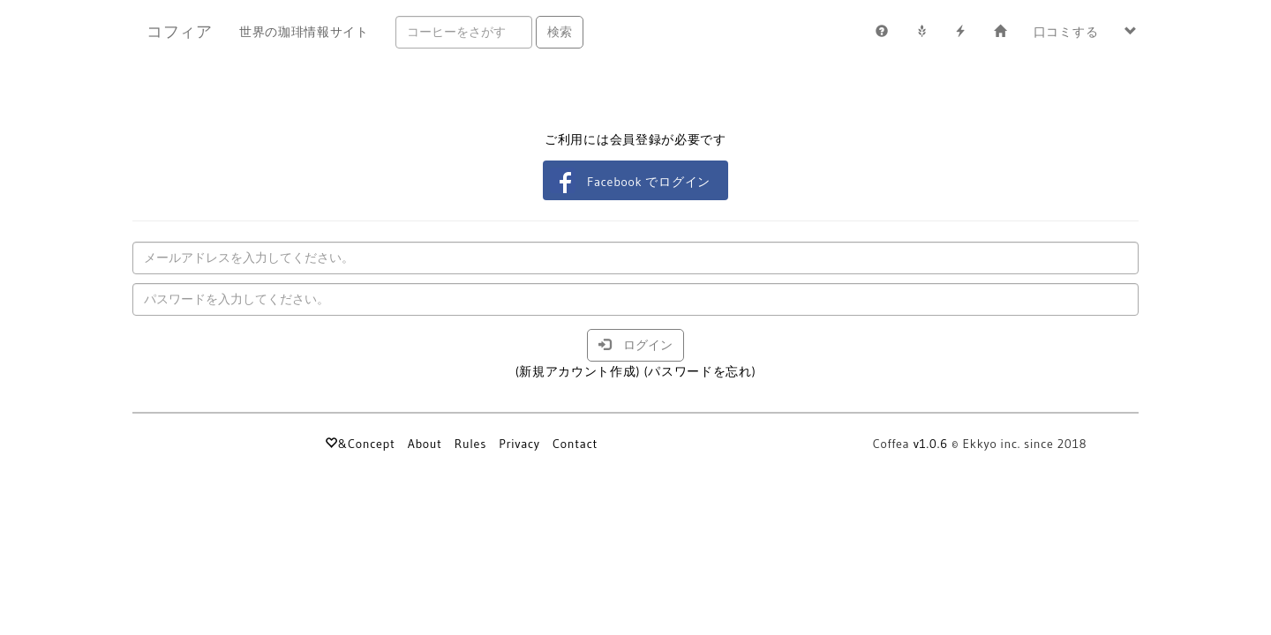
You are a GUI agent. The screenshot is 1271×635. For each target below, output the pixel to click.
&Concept (360, 444)
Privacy (519, 444)
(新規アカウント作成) (578, 371)
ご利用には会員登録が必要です (635, 139)
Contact (575, 444)
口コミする (1066, 32)
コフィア (180, 31)
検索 (559, 32)
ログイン (635, 345)
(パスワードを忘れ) (699, 371)
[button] (1131, 32)
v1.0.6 (931, 444)
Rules (470, 444)
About (425, 444)
